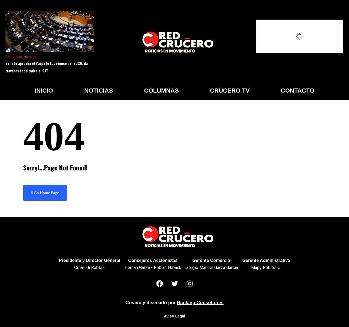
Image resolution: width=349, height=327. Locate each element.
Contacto (297, 90)
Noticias (30, 57)
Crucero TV (229, 90)
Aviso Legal (174, 316)
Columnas (161, 90)
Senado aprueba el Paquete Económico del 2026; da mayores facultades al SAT (46, 67)
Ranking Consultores (200, 302)
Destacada (13, 57)
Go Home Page (45, 193)
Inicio (44, 90)
